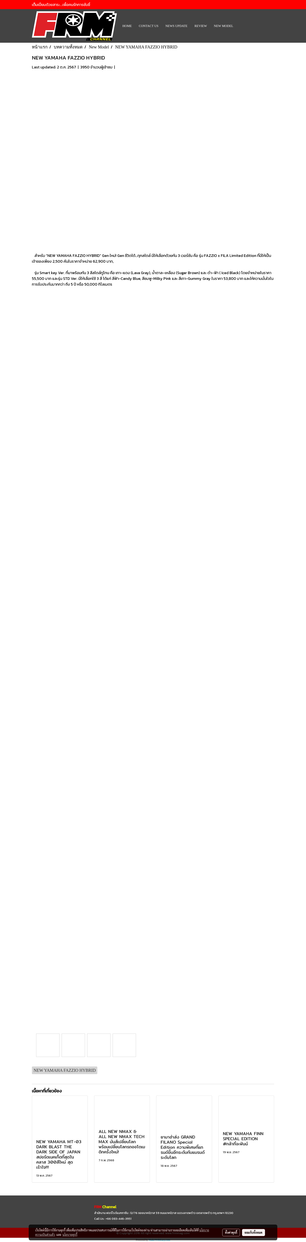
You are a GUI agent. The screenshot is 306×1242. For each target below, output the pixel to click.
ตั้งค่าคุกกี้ (231, 1232)
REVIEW (200, 26)
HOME (127, 26)
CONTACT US (148, 26)
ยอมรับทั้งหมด (253, 1232)
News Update (176, 26)
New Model (223, 26)
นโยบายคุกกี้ (69, 1234)
